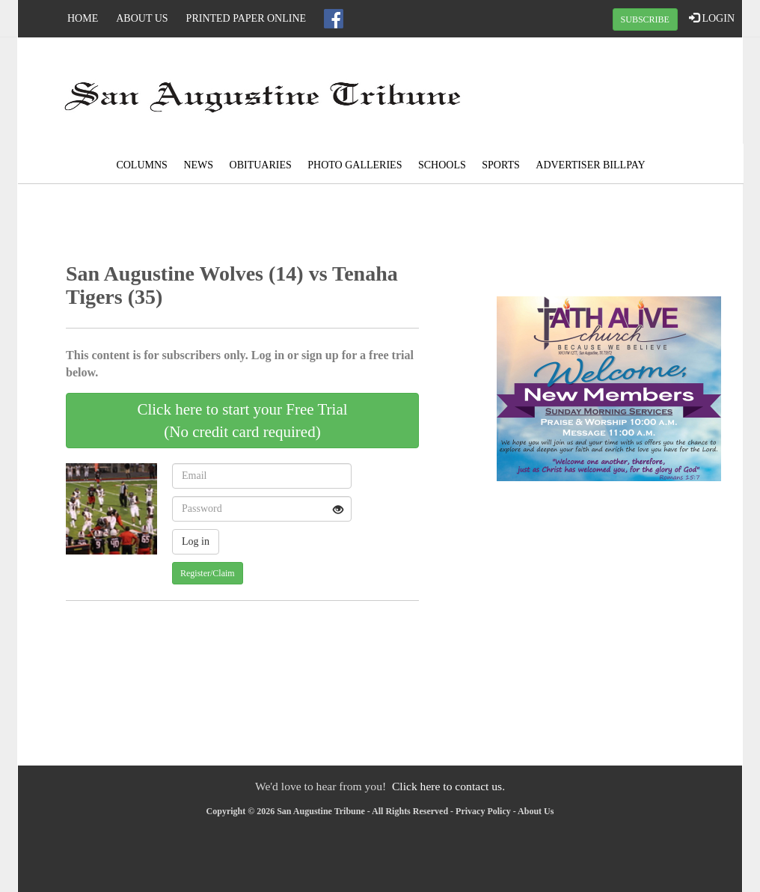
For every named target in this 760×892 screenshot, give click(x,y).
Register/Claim (207, 573)
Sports (501, 165)
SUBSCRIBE (645, 19)
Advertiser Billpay (590, 165)
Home (82, 18)
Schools (442, 165)
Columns (141, 165)
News (198, 165)
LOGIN (712, 18)
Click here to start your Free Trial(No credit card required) (242, 420)
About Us (142, 18)
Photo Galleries (354, 165)
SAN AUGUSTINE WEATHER (620, 93)
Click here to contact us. (448, 786)
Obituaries (261, 165)
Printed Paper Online (246, 18)
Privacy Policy (483, 811)
